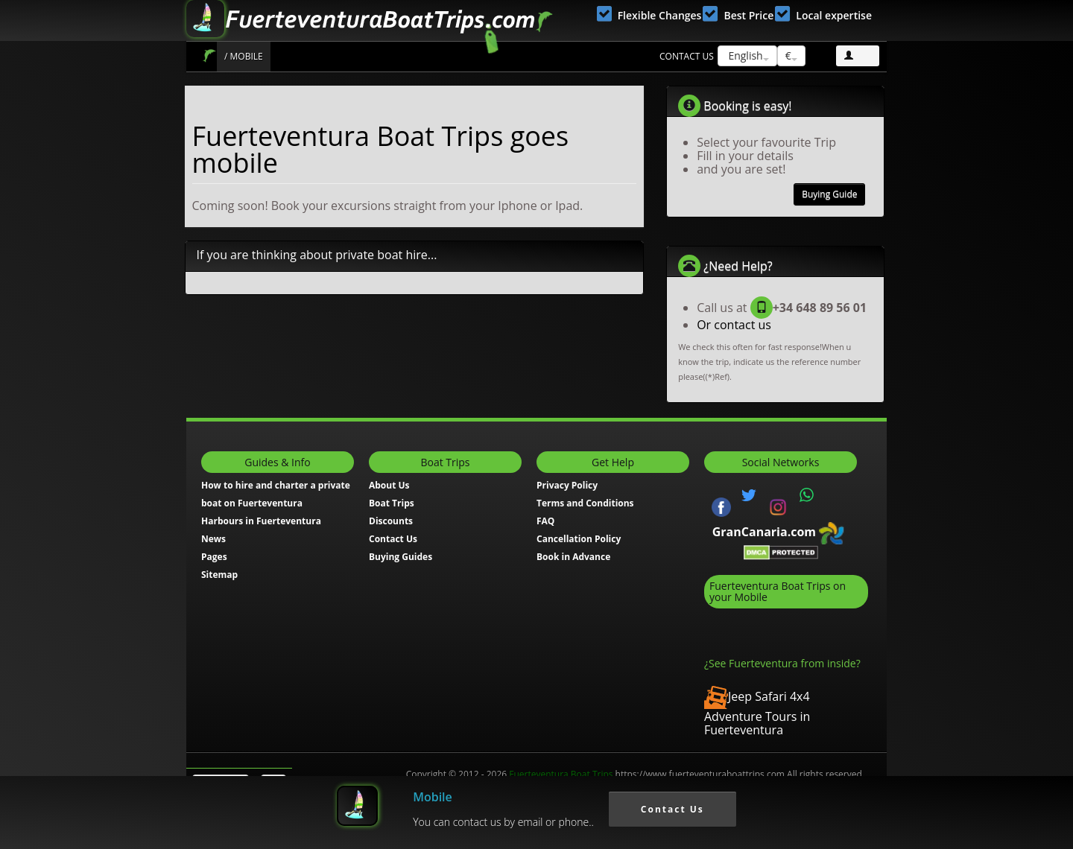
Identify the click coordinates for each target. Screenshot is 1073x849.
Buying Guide (829, 194)
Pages (214, 556)
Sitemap (219, 574)
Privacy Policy (567, 485)
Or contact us (734, 325)
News (213, 538)
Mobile (432, 797)
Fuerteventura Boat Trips (561, 774)
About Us (389, 485)
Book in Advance (573, 556)
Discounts (391, 521)
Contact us (686, 56)
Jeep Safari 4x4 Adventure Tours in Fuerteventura (757, 713)
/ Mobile (243, 56)
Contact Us (393, 538)
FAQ (545, 521)
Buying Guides (400, 556)
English (747, 55)
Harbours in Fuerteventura (261, 521)
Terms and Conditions (585, 503)
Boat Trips (209, 55)
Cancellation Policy (578, 538)
